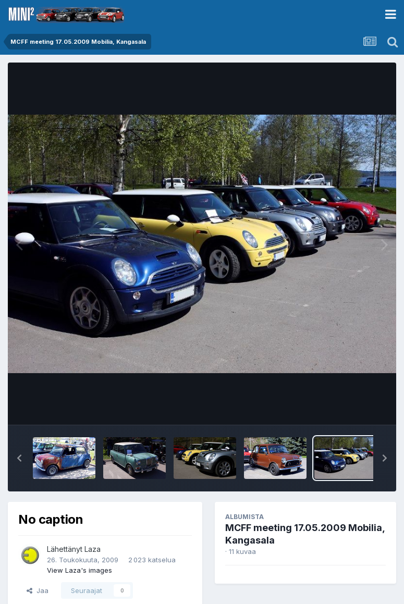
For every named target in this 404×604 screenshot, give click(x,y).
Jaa (37, 590)
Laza (92, 549)
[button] (19, 458)
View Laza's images (79, 570)
